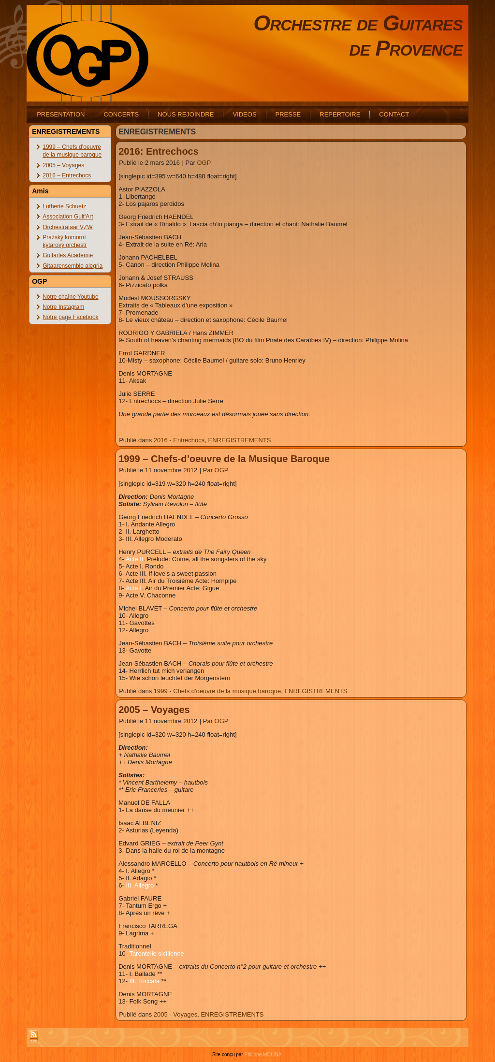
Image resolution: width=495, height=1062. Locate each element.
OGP (204, 162)
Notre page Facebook (70, 317)
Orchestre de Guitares (358, 23)
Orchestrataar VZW (67, 227)
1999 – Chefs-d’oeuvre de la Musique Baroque (224, 458)
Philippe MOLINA (263, 1054)
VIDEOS (244, 114)
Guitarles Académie (68, 255)
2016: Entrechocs (158, 151)
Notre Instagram (63, 307)
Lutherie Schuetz (64, 206)
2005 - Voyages (175, 1014)
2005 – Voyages (63, 165)
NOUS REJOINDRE (186, 114)
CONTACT (394, 114)
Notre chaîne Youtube (70, 296)
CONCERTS (121, 114)
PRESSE (288, 114)
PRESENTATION (61, 114)
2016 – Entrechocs (67, 175)
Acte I (134, 588)
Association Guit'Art (68, 216)
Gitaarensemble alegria (72, 265)
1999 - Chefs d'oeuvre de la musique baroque (217, 691)
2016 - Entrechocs (179, 440)
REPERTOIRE (340, 114)
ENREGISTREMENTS (239, 440)
